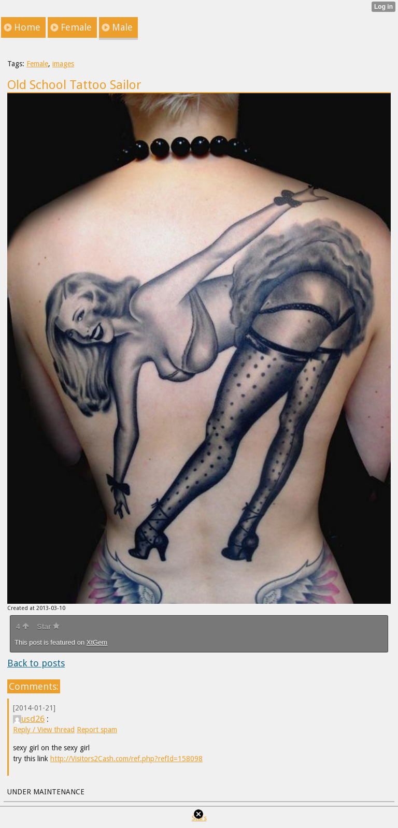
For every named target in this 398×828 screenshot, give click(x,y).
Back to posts (36, 663)
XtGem (97, 642)
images (63, 64)
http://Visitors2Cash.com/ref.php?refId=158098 (126, 758)
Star (48, 626)
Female (37, 64)
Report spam (97, 729)
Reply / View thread (44, 729)
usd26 (29, 719)
